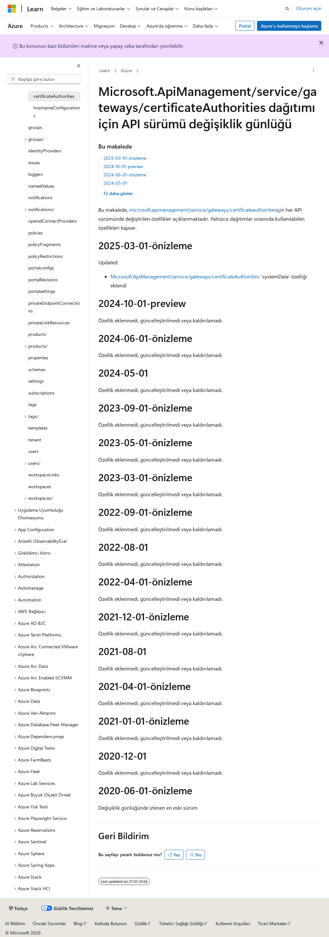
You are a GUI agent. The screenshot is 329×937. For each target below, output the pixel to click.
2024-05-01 (115, 183)
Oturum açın (308, 8)
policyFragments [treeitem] (44, 244)
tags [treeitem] (32, 404)
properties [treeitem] (38, 357)
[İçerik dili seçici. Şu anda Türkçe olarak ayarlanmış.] (18, 908)
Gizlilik (141, 923)
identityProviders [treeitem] (44, 151)
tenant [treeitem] (34, 440)
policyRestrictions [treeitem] (45, 256)
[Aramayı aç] (287, 8)
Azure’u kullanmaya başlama (289, 26)
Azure (126, 70)
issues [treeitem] (34, 162)
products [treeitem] (37, 334)
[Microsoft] (12, 8)
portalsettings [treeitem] (41, 291)
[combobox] (44, 79)
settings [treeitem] (36, 381)
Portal (245, 26)
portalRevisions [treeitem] (43, 280)
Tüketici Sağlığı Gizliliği (181, 923)
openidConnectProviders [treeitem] (52, 221)
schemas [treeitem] (36, 369)
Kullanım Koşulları (233, 923)
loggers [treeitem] (35, 174)
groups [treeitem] (35, 127)
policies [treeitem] (35, 233)
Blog (78, 923)
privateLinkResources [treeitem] (49, 322)
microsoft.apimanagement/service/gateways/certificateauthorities (202, 209)
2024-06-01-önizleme (124, 175)
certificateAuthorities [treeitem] (53, 96)
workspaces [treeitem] (39, 486)
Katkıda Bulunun (111, 923)
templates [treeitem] (38, 428)
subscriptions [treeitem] (41, 393)
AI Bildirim (15, 923)
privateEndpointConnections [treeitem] (54, 307)
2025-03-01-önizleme (124, 158)
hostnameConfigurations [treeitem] (56, 112)
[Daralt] (78, 66)
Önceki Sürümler (49, 923)
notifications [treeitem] (40, 197)
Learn (104, 70)
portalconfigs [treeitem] (41, 268)
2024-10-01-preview (123, 166)
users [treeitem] (33, 451)
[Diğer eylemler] (313, 71)
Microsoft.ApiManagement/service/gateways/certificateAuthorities (185, 276)
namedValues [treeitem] (41, 186)
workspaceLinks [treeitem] (43, 475)
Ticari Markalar (272, 923)
